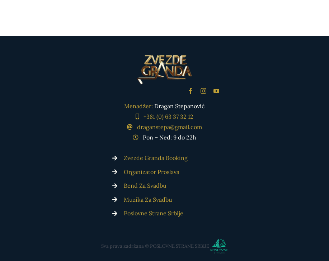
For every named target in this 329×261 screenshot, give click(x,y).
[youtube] (216, 91)
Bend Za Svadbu (145, 185)
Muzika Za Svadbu (148, 199)
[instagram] (203, 91)
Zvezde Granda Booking (156, 157)
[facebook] (190, 91)
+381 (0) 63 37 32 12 (168, 116)
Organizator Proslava (151, 171)
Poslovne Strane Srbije (153, 213)
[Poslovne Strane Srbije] (164, 244)
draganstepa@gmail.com (169, 126)
